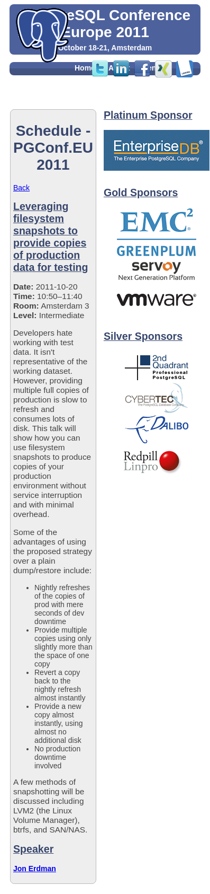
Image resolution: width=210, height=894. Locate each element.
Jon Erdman (34, 868)
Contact (136, 103)
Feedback (139, 91)
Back (21, 187)
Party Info (92, 91)
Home (85, 68)
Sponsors (92, 103)
